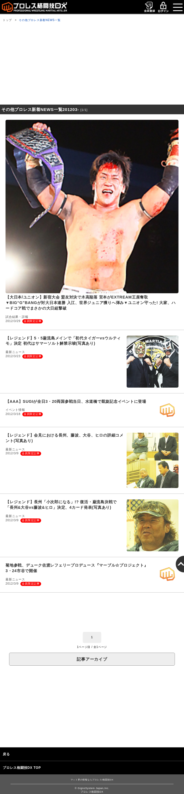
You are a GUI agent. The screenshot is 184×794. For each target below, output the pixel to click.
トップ (7, 20)
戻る (6, 754)
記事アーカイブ (92, 659)
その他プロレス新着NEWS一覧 (39, 20)
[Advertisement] (92, 64)
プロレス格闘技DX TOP (22, 768)
